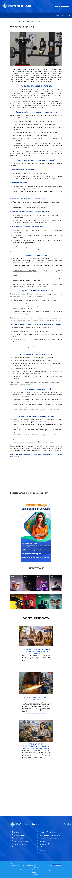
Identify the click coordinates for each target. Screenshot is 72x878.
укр (62, 15)
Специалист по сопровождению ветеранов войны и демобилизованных (36, 746)
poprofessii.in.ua (56, 864)
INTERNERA (36, 874)
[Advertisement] (36, 473)
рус (57, 15)
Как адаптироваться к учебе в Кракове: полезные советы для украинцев (36, 651)
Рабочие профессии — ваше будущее (36, 699)
